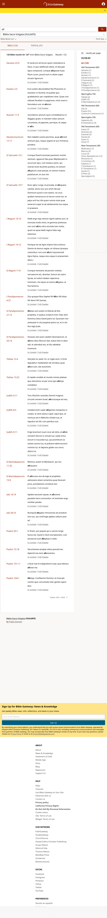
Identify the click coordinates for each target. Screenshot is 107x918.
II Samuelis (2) (87, 80)
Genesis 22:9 (12, 63)
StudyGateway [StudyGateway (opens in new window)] (41, 835)
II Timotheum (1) (88, 168)
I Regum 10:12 (13, 244)
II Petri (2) (85, 173)
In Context (32, 82)
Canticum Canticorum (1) (92, 113)
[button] (103, 4)
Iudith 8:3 (11, 409)
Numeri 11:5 (12, 114)
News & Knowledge (44, 753)
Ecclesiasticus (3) (88, 122)
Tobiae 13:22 (12, 377)
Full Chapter (43, 82)
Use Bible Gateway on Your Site (49, 792)
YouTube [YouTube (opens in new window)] (39, 890)
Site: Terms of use (43, 815)
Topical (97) (37, 45)
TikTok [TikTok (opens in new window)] (38, 884)
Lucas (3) (85, 153)
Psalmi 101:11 (13, 563)
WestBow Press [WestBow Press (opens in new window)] (42, 855)
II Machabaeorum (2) (90, 102)
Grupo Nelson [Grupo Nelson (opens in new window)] (41, 845)
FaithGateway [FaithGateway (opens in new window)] (41, 831)
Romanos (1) (87, 158)
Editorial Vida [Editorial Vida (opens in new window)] (41, 848)
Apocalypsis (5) (88, 176)
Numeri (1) (86, 75)
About (38, 750)
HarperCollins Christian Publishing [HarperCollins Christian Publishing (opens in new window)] (50, 841)
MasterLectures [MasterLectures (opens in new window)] (42, 861)
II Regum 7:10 (13, 270)
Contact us (40, 799)
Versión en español (44, 903)
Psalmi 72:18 (12, 549)
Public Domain (15, 621)
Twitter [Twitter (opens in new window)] (38, 887)
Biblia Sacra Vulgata (15, 618)
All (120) (85, 63)
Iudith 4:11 (11, 395)
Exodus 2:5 (11, 88)
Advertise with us (43, 795)
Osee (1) (85, 139)
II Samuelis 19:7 (14, 185)
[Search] (102, 29)
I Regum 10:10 (13, 218)
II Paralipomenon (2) (90, 90)
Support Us (40, 773)
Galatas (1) (86, 163)
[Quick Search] (49, 29)
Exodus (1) (86, 72)
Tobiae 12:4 (12, 359)
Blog (37, 766)
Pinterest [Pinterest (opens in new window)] (39, 880)
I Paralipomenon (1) (90, 87)
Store (37, 763)
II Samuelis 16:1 (14, 155)
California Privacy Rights (47, 805)
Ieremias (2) (86, 132)
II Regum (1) (86, 85)
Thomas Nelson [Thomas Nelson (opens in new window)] (42, 851)
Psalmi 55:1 (12, 531)
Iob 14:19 (11, 494)
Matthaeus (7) (87, 148)
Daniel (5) (85, 137)
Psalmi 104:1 (12, 578)
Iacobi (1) (85, 171)
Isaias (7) (85, 129)
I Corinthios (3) (87, 161)
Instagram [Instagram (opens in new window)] (40, 877)
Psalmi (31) (86, 111)
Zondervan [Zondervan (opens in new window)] (40, 858)
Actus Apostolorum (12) (91, 156)
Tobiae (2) (85, 97)
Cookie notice (41, 812)
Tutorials (39, 789)
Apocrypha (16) (88, 94)
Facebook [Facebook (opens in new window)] (39, 874)
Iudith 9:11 (11, 432)
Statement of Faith (43, 756)
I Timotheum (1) (88, 166)
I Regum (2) (86, 82)
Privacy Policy (16, 734)
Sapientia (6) (86, 120)
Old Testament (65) (90, 67)
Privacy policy (42, 802)
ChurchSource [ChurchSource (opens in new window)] (41, 838)
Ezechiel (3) (86, 134)
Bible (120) (13, 45)
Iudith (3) (85, 99)
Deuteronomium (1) (90, 77)
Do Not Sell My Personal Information (52, 809)
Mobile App (40, 760)
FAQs (37, 785)
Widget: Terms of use (44, 819)
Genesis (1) (86, 70)
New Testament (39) (90, 145)
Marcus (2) (86, 151)
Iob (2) (84, 108)
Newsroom (40, 770)
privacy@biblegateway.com (43, 734)
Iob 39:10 (11, 512)
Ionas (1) (85, 142)
